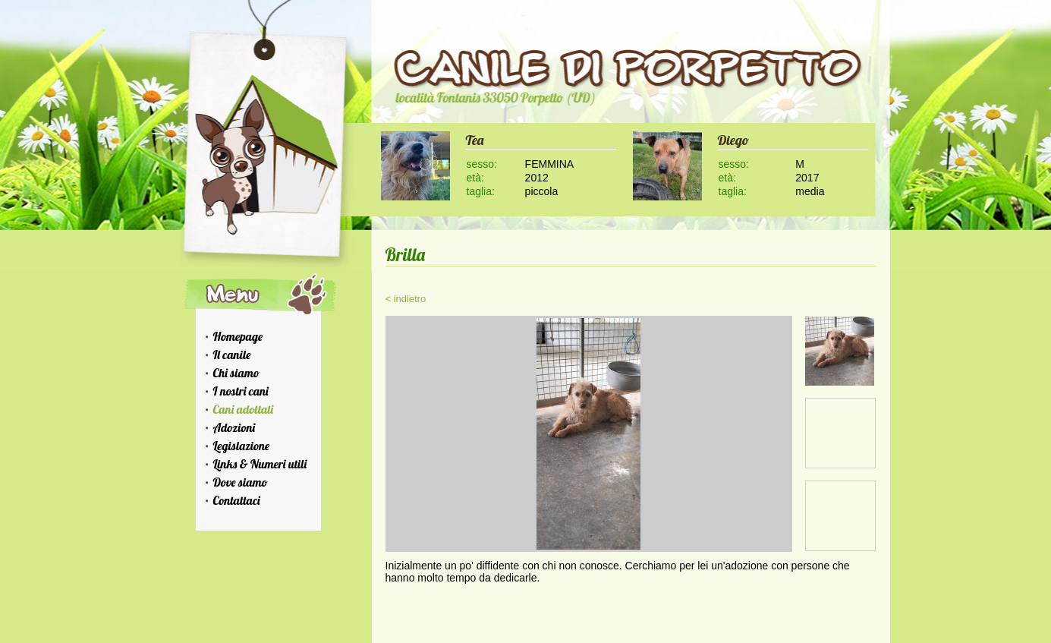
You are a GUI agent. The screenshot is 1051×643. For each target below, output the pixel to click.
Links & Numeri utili (260, 463)
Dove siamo (240, 482)
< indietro (405, 298)
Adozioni (234, 427)
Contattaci (236, 500)
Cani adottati (243, 409)
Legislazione (241, 445)
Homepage (238, 336)
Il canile (232, 354)
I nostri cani (241, 391)
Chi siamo (236, 372)
